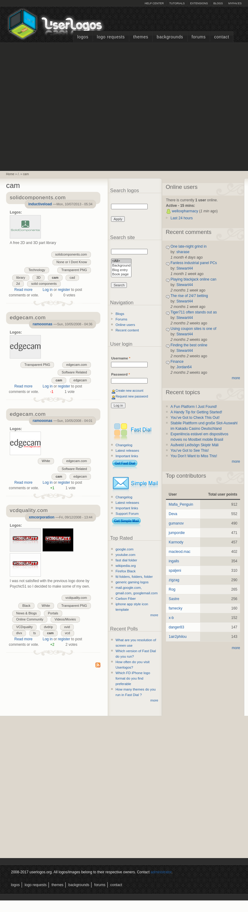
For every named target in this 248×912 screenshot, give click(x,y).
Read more (23, 290)
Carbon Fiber (126, 598)
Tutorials (177, 3)
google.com (125, 549)
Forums (199, 37)
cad (72, 277)
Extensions (199, 3)
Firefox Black (126, 571)
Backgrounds (170, 37)
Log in (48, 290)
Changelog (124, 445)
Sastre (174, 599)
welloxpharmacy (185, 211)
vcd (67, 633)
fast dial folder (126, 560)
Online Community (29, 619)
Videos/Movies (65, 619)
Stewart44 (184, 268)
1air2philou (178, 637)
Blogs (218, 3)
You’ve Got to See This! (190, 450)
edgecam (80, 380)
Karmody (176, 542)
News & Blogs (26, 613)
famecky (175, 608)
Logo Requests (111, 37)
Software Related (74, 372)
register (64, 290)
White (46, 461)
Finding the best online (189, 345)
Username (120, 358)
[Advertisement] (62, 106)
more (154, 615)
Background (121, 265)
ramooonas (42, 324)
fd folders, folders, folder (134, 576)
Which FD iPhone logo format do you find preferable (133, 678)
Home (10, 174)
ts (34, 633)
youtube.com (125, 555)
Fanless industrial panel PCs (194, 263)
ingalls (174, 561)
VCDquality (24, 627)
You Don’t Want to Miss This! (194, 456)
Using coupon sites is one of (193, 329)
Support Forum (127, 513)
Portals (53, 613)
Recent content (127, 330)
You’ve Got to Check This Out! (195, 417)
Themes (140, 37)
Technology (36, 270)
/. (19, 174)
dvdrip (48, 627)
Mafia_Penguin (181, 504)
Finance (177, 361)
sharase (182, 252)
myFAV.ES (235, 3)
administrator (161, 872)
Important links (127, 456)
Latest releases (127, 450)
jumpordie (177, 533)
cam (26, 174)
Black (26, 605)
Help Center (154, 3)
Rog (172, 589)
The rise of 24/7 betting (189, 296)
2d (18, 283)
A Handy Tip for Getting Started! (196, 412)
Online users (125, 325)
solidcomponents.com (71, 254)
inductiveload (40, 204)
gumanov (176, 523)
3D (38, 277)
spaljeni (175, 570)
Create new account (129, 390)
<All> (121, 261)
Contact (221, 37)
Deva (173, 514)
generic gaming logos (132, 582)
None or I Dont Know (71, 262)
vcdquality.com (76, 597)
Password (120, 374)
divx (19, 633)
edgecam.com (76, 364)
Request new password (132, 396)
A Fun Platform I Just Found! (194, 407)
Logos (82, 37)
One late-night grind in (189, 246)
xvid (67, 627)
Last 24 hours (182, 218)
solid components (44, 283)
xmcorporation (41, 517)
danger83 (176, 627)
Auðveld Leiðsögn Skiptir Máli (194, 445)
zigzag (174, 580)
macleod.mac (179, 552)
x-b (171, 618)
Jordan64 (184, 367)
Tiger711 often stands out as (194, 312)
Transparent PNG (74, 270)
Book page (121, 274)
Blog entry (121, 270)
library (20, 277)
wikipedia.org (126, 565)
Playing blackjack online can (193, 279)
